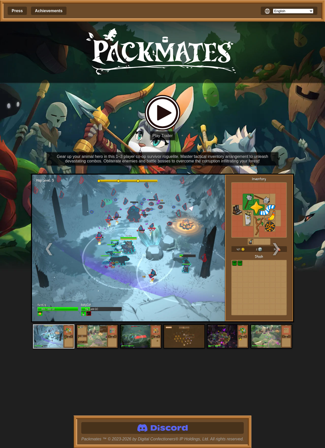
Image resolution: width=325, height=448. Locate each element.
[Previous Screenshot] (64, 248)
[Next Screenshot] (261, 248)
